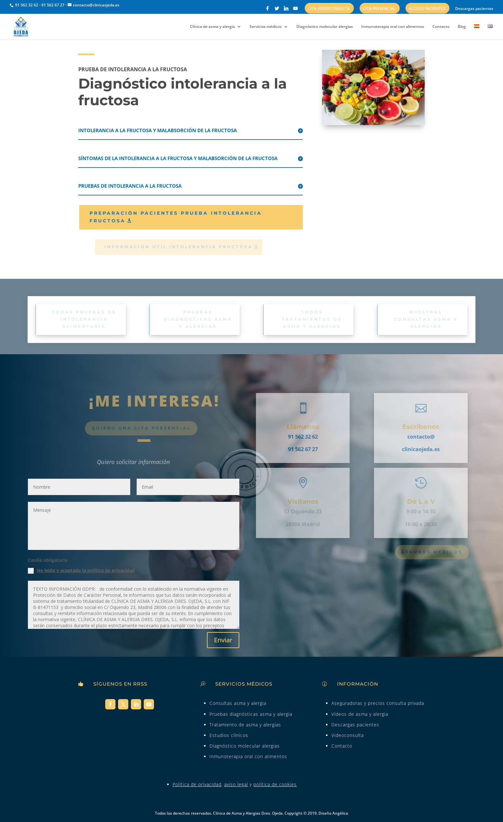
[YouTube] (295, 10)
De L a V (411, 501)
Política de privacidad (197, 784)
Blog (462, 26)
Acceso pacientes (427, 9)
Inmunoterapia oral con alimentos (392, 26)
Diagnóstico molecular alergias (324, 26)
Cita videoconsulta (329, 9)
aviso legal (236, 784)
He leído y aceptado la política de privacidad (86, 570)
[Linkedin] (286, 10)
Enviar (223, 640)
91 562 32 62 (26, 5)
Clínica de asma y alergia (212, 26)
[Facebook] (267, 10)
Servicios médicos (266, 26)
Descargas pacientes (474, 9)
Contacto (440, 26)
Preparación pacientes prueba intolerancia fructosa (182, 216)
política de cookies (275, 784)
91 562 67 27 (52, 5)
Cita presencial (379, 9)
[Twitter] (276, 10)
